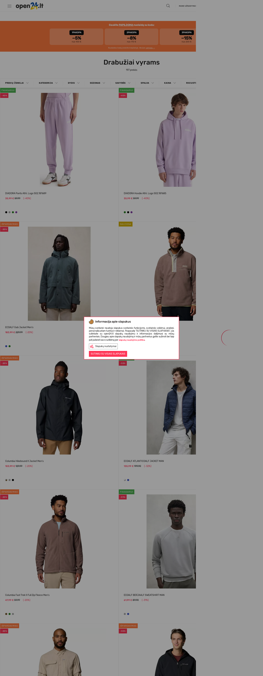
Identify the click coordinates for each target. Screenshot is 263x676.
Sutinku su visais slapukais (108, 353)
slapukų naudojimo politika (132, 340)
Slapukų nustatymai (103, 346)
